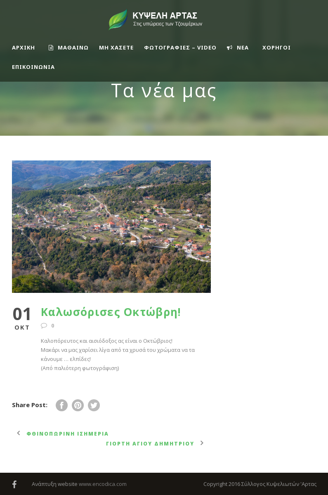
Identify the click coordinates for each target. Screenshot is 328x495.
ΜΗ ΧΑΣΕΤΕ (116, 47)
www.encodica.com (103, 484)
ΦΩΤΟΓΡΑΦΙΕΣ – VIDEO (180, 47)
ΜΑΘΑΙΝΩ (69, 47)
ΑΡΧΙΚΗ (23, 47)
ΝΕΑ (238, 47)
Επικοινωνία (33, 67)
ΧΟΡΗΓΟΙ (276, 47)
